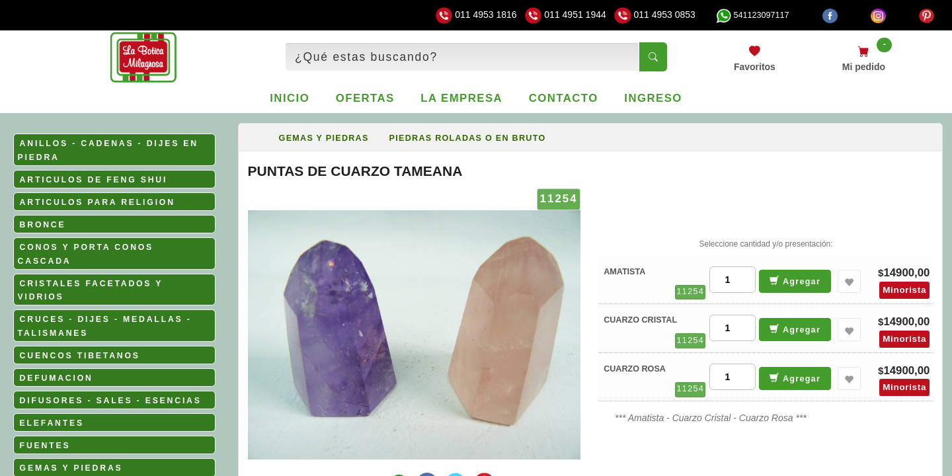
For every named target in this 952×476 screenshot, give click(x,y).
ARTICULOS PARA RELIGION (97, 202)
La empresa (461, 98)
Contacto (563, 98)
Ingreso (653, 98)
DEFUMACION (56, 378)
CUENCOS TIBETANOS (80, 355)
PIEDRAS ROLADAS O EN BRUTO (467, 138)
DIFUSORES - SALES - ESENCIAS (111, 400)
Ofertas (365, 98)
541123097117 (752, 15)
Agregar (795, 280)
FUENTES (45, 445)
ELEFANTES (52, 423)
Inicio (289, 98)
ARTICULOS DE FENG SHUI (94, 179)
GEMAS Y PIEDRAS (71, 468)
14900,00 (906, 272)
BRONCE (43, 224)
